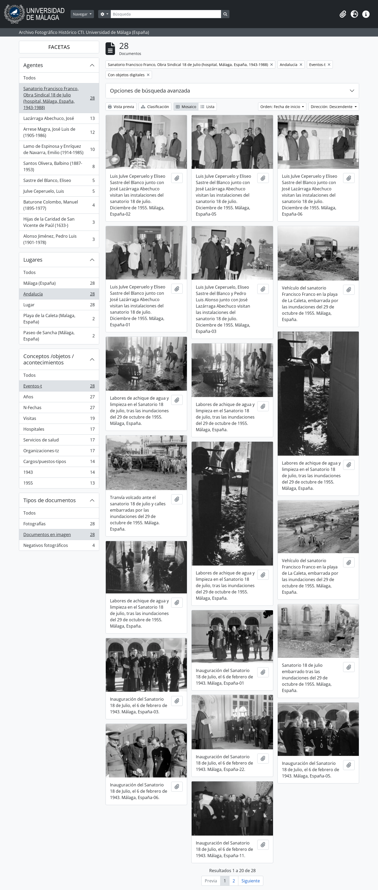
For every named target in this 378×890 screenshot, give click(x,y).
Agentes (33, 65)
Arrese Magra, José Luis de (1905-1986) (59, 132)
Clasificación (155, 106)
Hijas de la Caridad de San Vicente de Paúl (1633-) (59, 222)
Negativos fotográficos (59, 546)
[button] (343, 14)
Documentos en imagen (59, 535)
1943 (59, 473)
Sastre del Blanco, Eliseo (59, 181)
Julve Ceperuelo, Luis (59, 192)
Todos (29, 78)
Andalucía (59, 295)
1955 (59, 484)
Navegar (81, 14)
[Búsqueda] (166, 14)
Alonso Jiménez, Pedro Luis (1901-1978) (59, 239)
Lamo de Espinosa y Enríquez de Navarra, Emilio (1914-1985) (59, 149)
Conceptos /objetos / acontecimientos (48, 359)
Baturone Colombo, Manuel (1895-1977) (59, 205)
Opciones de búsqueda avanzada (150, 90)
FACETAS (59, 46)
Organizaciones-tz (59, 451)
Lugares (33, 259)
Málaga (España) (59, 284)
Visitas (59, 419)
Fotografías (59, 525)
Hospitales (59, 430)
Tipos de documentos (49, 500)
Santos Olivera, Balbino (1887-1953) (59, 166)
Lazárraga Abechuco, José (59, 119)
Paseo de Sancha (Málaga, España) (59, 336)
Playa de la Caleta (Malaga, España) (59, 319)
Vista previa (121, 106)
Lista (207, 106)
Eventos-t (59, 387)
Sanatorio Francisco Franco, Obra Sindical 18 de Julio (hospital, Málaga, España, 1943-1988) (59, 98)
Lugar (59, 306)
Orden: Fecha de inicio (280, 106)
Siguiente (251, 881)
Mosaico (186, 106)
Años (59, 398)
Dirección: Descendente (332, 106)
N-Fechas (59, 408)
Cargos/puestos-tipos (59, 462)
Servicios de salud (59, 441)
